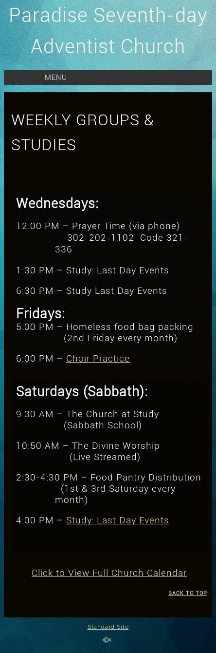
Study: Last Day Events (117, 520)
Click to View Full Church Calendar (109, 573)
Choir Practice (98, 358)
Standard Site (108, 626)
